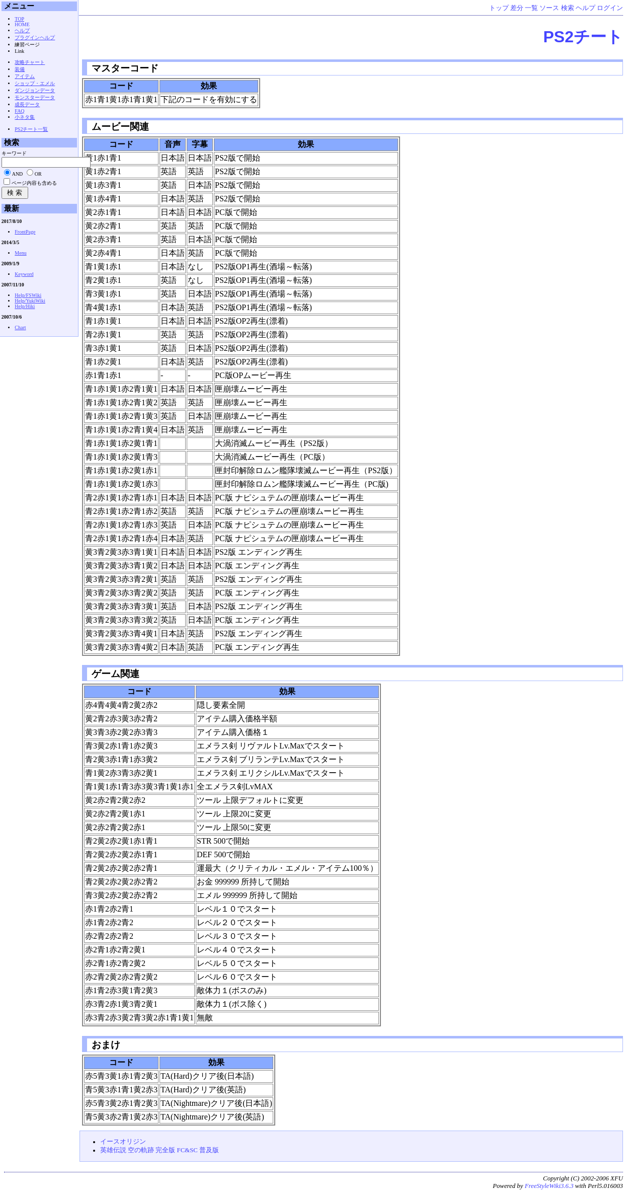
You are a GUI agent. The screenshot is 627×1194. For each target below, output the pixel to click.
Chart (20, 327)
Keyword (24, 274)
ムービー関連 (119, 126)
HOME (22, 24)
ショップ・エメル (35, 83)
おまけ (104, 1044)
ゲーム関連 (114, 673)
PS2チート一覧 (31, 129)
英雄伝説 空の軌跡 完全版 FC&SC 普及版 (159, 1150)
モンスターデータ (35, 97)
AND (17, 174)
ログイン (610, 8)
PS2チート (583, 37)
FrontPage (25, 232)
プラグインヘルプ (35, 37)
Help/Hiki (25, 306)
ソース (549, 8)
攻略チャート (30, 62)
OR (38, 174)
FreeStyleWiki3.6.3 (549, 1185)
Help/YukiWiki (30, 301)
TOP (19, 19)
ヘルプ (585, 8)
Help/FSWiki (28, 295)
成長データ (27, 104)
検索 (567, 8)
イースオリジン (123, 1141)
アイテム (25, 76)
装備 (20, 69)
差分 (516, 8)
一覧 (531, 8)
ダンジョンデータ (35, 90)
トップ (499, 8)
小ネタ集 (25, 117)
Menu (20, 253)
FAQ (19, 111)
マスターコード (124, 68)
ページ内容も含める (34, 183)
